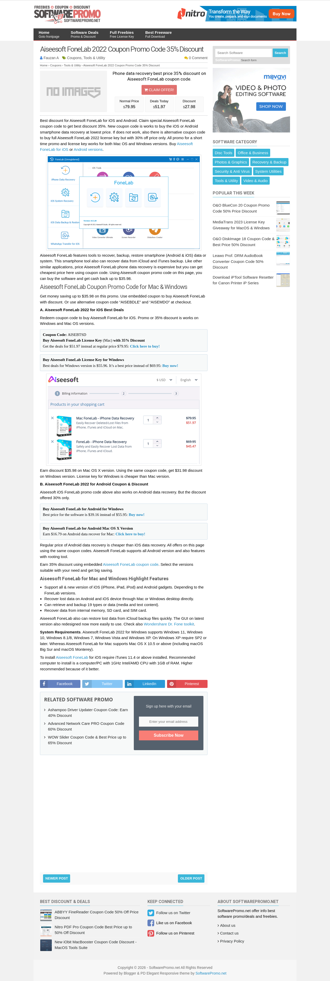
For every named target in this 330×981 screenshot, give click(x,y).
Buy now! (170, 366)
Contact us (229, 933)
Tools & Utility (226, 180)
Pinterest (192, 684)
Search (280, 53)
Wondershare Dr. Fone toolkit (169, 624)
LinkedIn (149, 684)
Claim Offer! (159, 90)
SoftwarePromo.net (210, 973)
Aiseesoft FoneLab (72, 657)
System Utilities (268, 171)
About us (227, 925)
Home (49, 34)
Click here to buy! (145, 346)
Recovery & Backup (269, 162)
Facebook (64, 684)
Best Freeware (158, 34)
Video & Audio (255, 180)
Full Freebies (122, 34)
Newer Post (56, 878)
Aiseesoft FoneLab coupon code (130, 564)
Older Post (191, 878)
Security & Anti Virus (232, 171)
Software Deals (84, 34)
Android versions (88, 149)
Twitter (107, 684)
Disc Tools (223, 153)
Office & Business (253, 153)
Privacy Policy (232, 941)
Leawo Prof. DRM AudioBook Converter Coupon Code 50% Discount (238, 261)
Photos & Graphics (231, 162)
